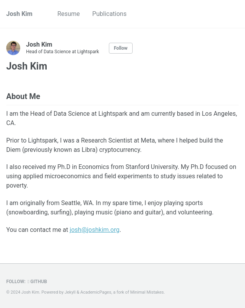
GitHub (37, 281)
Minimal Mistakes (147, 292)
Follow (121, 48)
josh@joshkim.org (94, 229)
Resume (68, 13)
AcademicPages (96, 292)
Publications (109, 13)
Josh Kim (19, 13)
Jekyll (70, 292)
